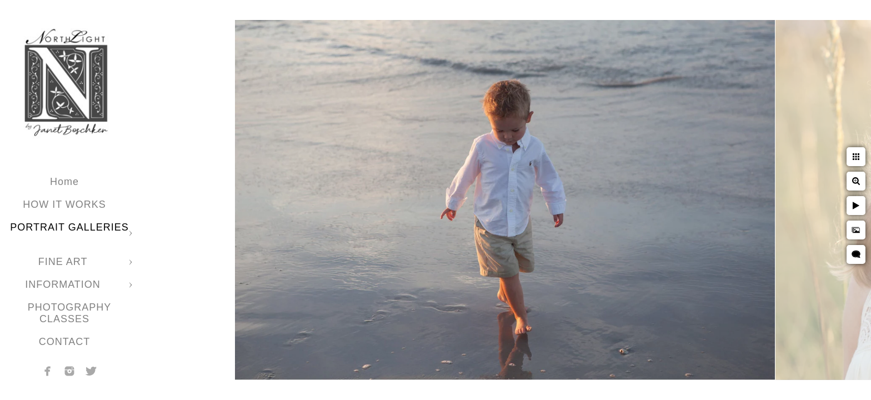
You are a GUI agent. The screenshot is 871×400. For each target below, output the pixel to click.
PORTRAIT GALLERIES (69, 227)
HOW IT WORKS (64, 204)
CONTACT (65, 341)
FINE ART (64, 261)
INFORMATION (64, 284)
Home (64, 181)
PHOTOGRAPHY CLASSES (70, 313)
